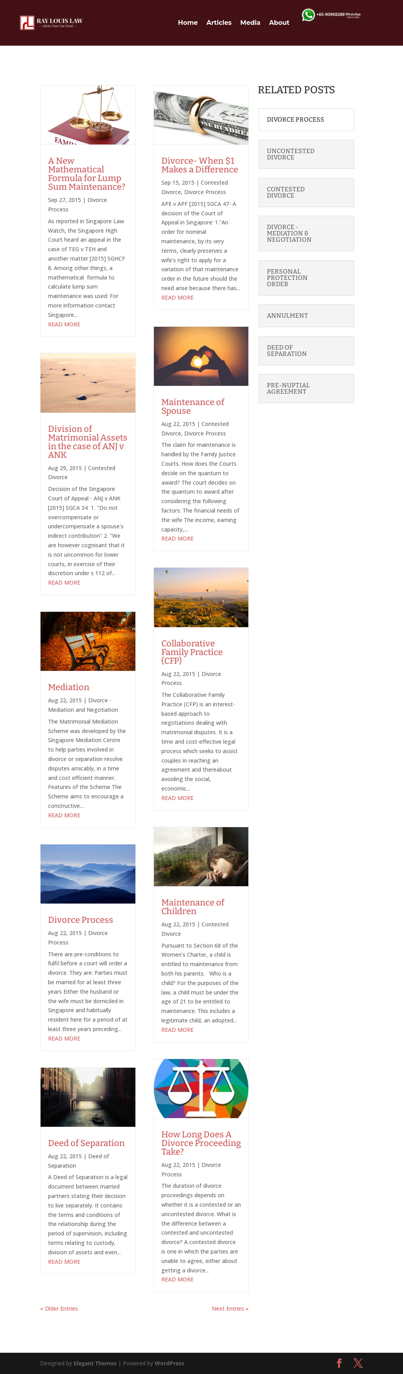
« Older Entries (59, 1308)
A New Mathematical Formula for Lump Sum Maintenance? (86, 174)
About (279, 22)
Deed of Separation (86, 1143)
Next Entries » (230, 1308)
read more (64, 324)
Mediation (68, 687)
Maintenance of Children (192, 907)
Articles (219, 22)
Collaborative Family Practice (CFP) (192, 652)
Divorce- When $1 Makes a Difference (199, 165)
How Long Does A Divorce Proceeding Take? (201, 1143)
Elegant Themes (95, 1363)
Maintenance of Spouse (192, 406)
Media (250, 22)
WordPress (169, 1363)
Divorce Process (80, 920)
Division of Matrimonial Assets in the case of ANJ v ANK (88, 442)
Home (188, 22)
